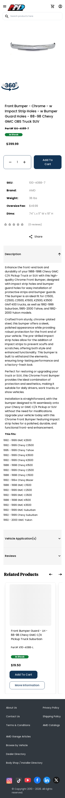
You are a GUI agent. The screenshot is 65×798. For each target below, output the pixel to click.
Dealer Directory (16, 754)
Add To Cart (48, 162)
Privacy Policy (51, 707)
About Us (11, 707)
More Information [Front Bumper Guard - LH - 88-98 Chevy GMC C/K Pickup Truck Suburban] (27, 685)
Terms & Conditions (18, 725)
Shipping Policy (52, 716)
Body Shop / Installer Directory (24, 763)
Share (38, 237)
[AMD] (16, 7)
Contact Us (13, 716)
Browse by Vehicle (17, 745)
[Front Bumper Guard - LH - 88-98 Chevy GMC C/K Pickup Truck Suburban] (30, 605)
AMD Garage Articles (18, 736)
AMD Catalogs (51, 725)
